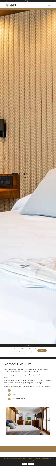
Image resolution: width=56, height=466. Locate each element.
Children (34, 348)
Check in (13, 348)
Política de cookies (29, 461)
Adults (29, 348)
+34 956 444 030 (10, 1)
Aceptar (25, 463)
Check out (22, 348)
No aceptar (31, 463)
